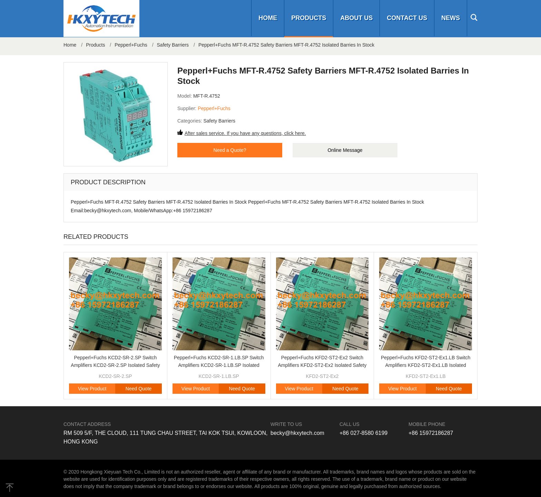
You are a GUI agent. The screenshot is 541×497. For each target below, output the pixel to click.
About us (356, 17)
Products (308, 17)
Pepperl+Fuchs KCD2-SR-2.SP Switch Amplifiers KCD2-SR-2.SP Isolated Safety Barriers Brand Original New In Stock (115, 365)
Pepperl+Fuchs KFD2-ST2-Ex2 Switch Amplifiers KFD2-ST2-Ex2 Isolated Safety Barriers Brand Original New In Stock (322, 365)
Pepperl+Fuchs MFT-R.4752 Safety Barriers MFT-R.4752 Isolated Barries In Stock (286, 45)
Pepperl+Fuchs (131, 45)
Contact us (407, 17)
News (450, 17)
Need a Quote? (230, 150)
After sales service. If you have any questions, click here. (245, 133)
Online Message (344, 150)
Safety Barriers (173, 45)
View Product (92, 388)
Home (267, 17)
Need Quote (139, 388)
